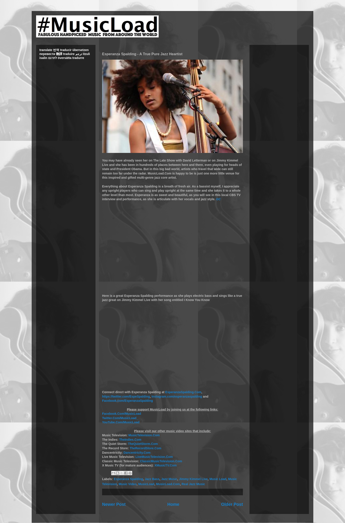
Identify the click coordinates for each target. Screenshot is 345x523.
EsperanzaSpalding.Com (183, 392)
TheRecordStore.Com (145, 448)
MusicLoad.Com (168, 484)
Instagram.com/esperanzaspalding (177, 396)
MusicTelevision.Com (144, 435)
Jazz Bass (152, 479)
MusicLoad (146, 484)
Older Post (232, 504)
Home (173, 504)
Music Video (127, 484)
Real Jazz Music (193, 484)
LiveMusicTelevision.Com (154, 457)
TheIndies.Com (130, 439)
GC (218, 199)
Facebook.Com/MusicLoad (121, 413)
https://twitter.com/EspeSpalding (126, 396)
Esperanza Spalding (128, 479)
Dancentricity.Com (136, 452)
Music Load (217, 479)
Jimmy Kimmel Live (193, 479)
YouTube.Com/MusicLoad (120, 422)
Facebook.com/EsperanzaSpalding (127, 400)
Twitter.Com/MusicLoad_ (120, 418)
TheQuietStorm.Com (143, 444)
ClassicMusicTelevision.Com (161, 461)
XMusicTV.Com (165, 465)
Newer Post (114, 504)
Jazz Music (169, 479)
